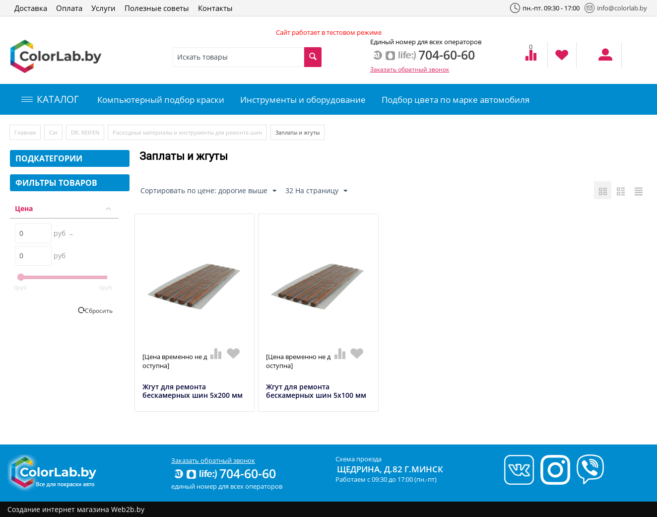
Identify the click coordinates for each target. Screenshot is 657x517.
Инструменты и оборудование (303, 99)
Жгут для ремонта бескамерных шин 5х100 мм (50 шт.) (316, 395)
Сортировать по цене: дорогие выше (208, 191)
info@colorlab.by (616, 8)
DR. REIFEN (85, 132)
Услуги (103, 8)
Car (53, 132)
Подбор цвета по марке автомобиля (455, 99)
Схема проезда (358, 458)
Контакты (215, 8)
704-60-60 (224, 473)
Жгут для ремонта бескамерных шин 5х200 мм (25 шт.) (192, 395)
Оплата (69, 8)
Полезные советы (157, 8)
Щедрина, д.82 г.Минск (390, 469)
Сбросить (99, 310)
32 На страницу (316, 191)
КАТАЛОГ (50, 99)
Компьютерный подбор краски (160, 99)
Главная (25, 132)
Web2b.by (127, 509)
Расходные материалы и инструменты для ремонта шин (187, 132)
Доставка (30, 8)
